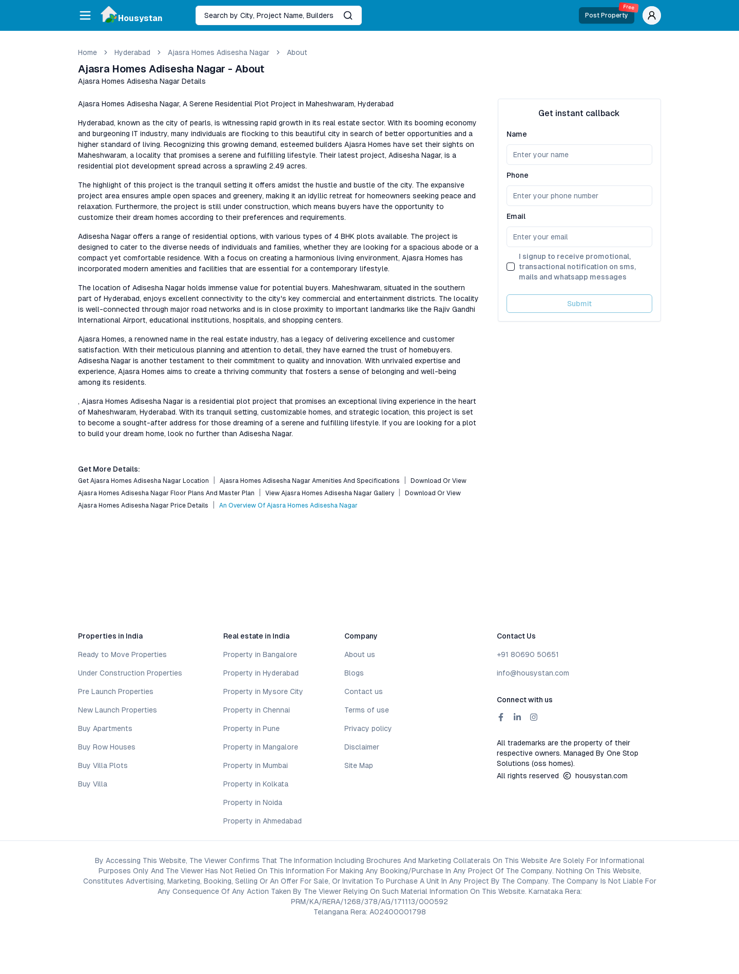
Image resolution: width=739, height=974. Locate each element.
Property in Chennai (256, 710)
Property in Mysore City (263, 691)
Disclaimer (361, 747)
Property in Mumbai (255, 765)
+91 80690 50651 (528, 654)
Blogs (354, 673)
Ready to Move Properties (122, 654)
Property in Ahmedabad (262, 821)
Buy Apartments (105, 728)
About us (359, 654)
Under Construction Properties (130, 673)
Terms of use (366, 710)
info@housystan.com (533, 673)
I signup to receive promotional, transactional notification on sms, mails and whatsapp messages (577, 266)
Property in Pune (251, 728)
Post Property (609, 13)
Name (517, 134)
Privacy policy (368, 728)
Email (516, 216)
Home (87, 52)
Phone (518, 175)
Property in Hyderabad (261, 673)
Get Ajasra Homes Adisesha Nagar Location (143, 480)
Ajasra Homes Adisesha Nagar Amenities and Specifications (310, 480)
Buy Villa (92, 784)
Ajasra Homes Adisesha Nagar (218, 52)
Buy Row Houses (106, 747)
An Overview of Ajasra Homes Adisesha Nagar (288, 505)
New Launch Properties (117, 710)
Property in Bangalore (260, 654)
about (297, 52)
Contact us (363, 691)
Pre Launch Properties (115, 691)
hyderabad (132, 52)
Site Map (358, 765)
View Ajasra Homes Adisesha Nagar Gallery (329, 493)
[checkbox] (511, 267)
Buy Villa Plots (103, 765)
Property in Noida (252, 802)
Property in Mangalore (260, 747)
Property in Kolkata (255, 784)
